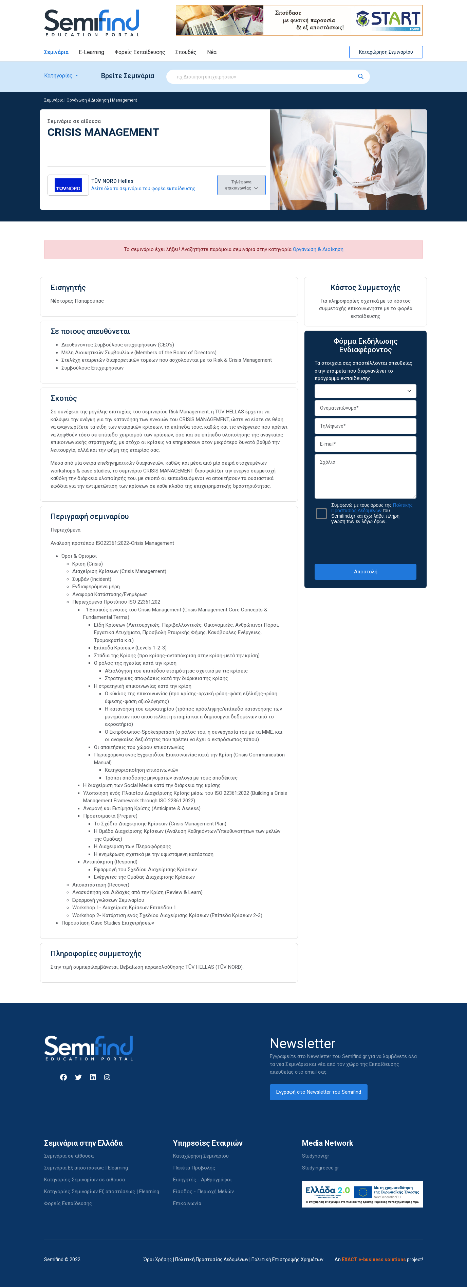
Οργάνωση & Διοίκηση (88, 100)
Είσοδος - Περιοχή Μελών (203, 1191)
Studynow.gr (315, 1156)
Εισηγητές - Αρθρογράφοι (202, 1180)
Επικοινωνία (187, 1203)
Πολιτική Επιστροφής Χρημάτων (287, 1259)
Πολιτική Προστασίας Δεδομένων (211, 1259)
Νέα (212, 52)
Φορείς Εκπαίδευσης (140, 52)
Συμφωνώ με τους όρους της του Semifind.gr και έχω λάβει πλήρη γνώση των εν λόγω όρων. (372, 513)
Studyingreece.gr (320, 1168)
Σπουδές (186, 52)
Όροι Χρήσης (158, 1259)
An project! (379, 1259)
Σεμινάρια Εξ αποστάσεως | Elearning (86, 1168)
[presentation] (366, 544)
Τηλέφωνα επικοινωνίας (241, 185)
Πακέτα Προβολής (194, 1168)
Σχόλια (365, 476)
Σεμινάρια (56, 52)
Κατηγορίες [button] (59, 75)
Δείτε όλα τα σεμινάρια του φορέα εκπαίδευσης (143, 188)
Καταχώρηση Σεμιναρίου (386, 52)
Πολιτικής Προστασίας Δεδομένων (372, 507)
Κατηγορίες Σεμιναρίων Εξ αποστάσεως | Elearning (101, 1191)
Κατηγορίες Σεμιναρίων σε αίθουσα (84, 1180)
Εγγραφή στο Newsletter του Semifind (318, 1092)
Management (124, 100)
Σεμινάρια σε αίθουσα (69, 1156)
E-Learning (91, 52)
